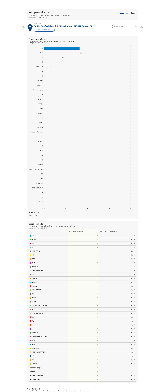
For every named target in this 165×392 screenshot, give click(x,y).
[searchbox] (125, 26)
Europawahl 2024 (39, 12)
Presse (133, 13)
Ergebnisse (123, 13)
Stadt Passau (38, 23)
